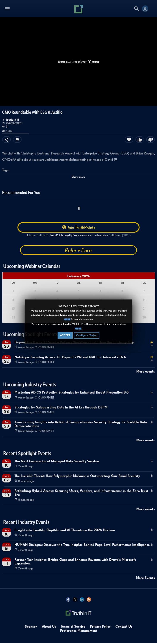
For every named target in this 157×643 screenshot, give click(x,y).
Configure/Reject (86, 335)
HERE (67, 320)
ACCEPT (65, 335)
